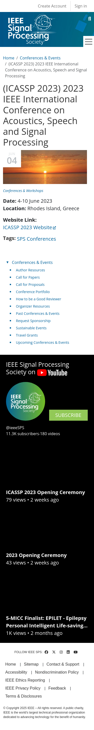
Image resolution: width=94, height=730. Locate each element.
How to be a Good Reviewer (38, 299)
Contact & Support (62, 664)
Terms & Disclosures (23, 696)
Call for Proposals (30, 284)
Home (8, 58)
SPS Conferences (36, 238)
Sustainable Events (31, 328)
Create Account (52, 6)
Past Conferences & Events (38, 313)
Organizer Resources (33, 306)
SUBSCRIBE (68, 415)
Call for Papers (28, 277)
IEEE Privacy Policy (22, 688)
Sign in (81, 6)
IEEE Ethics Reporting (25, 680)
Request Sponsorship (33, 320)
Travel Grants (27, 335)
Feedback (57, 688)
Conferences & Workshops (23, 190)
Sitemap (31, 664)
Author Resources (30, 270)
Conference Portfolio (33, 291)
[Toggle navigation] (88, 41)
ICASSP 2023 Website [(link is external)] (29, 227)
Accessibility (16, 672)
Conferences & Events (40, 58)
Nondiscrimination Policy (57, 672)
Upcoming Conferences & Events (42, 342)
